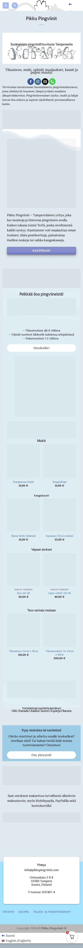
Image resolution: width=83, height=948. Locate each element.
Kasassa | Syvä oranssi (59, 536)
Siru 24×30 (23, 593)
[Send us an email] (45, 81)
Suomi (66, 5)
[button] (6, 5)
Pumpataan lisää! (23, 482)
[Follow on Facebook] (30, 81)
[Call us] (52, 81)
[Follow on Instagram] (38, 81)
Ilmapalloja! (59, 482)
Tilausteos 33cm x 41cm (23, 651)
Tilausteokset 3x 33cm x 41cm (60, 652)
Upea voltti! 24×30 (59, 593)
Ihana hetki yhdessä (23, 536)
